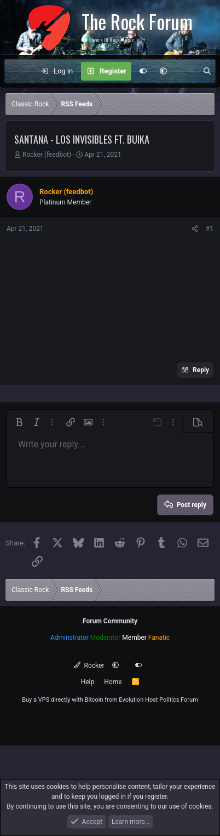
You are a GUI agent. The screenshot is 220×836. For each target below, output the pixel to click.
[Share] (195, 228)
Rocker (89, 665)
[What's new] (184, 71)
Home (112, 682)
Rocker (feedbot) (46, 154)
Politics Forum (178, 699)
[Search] (207, 71)
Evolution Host (138, 699)
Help (88, 682)
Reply (201, 370)
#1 (209, 228)
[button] (163, 71)
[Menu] (19, 71)
